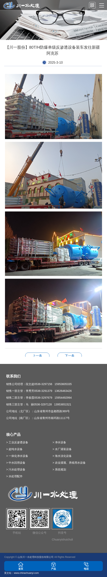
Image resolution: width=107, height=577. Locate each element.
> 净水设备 (59, 442)
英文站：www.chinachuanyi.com (21, 573)
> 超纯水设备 (14, 449)
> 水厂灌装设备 (62, 449)
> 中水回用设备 (15, 462)
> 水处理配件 (14, 476)
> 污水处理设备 (15, 469)
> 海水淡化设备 (62, 455)
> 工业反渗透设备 (17, 442)
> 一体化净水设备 (17, 455)
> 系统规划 (59, 469)
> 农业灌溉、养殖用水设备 (69, 462)
